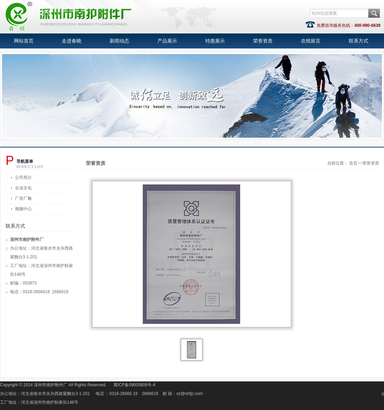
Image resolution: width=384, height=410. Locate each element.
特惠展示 (215, 41)
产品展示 (167, 41)
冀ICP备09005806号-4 (134, 384)
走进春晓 (71, 41)
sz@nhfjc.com (190, 393)
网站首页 (24, 41)
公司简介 (23, 177)
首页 (353, 163)
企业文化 (23, 187)
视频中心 (23, 208)
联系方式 (358, 41)
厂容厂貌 (23, 198)
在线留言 (310, 41)
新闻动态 (119, 41)
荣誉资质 (263, 41)
